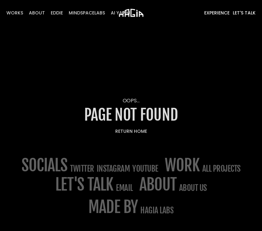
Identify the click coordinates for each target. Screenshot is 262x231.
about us (193, 188)
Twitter (82, 169)
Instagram (113, 169)
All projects (221, 169)
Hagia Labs (156, 210)
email (124, 188)
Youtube (145, 169)
